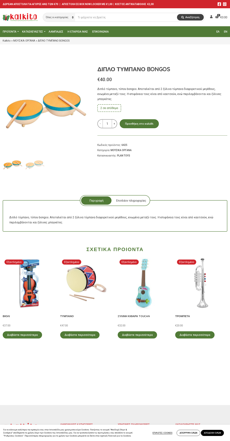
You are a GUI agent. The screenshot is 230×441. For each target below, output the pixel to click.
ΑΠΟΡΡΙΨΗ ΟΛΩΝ (188, 433)
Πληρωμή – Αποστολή (132, 396)
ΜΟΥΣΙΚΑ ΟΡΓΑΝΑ (24, 40)
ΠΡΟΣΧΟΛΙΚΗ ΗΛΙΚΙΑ (74, 391)
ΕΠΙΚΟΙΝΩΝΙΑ (100, 31)
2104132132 (11, 415)
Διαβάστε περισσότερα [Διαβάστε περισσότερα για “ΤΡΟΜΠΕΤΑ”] (195, 335)
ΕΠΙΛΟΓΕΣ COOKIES (162, 433)
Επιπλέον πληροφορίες (131, 200)
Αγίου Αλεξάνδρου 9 (16, 393)
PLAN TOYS (123, 155)
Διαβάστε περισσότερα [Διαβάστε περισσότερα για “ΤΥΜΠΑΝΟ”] (80, 335)
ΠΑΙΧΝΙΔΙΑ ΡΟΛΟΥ (72, 396)
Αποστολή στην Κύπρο (132, 401)
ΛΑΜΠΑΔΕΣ (56, 31)
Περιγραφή (96, 200)
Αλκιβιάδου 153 (13, 411)
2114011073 (11, 398)
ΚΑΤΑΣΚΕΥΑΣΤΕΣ (32, 31)
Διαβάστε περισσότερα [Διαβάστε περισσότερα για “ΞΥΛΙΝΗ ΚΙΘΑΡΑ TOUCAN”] (137, 335)
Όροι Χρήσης (126, 391)
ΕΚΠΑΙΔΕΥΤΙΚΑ (70, 385)
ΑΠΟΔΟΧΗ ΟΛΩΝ (212, 433)
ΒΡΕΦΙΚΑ (66, 401)
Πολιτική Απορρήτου (131, 385)
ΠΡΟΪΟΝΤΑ (9, 31)
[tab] (96, 200)
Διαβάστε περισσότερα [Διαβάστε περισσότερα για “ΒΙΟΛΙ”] (22, 335)
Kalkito (7, 40)
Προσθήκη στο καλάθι (139, 123)
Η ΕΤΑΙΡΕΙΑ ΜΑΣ (78, 31)
